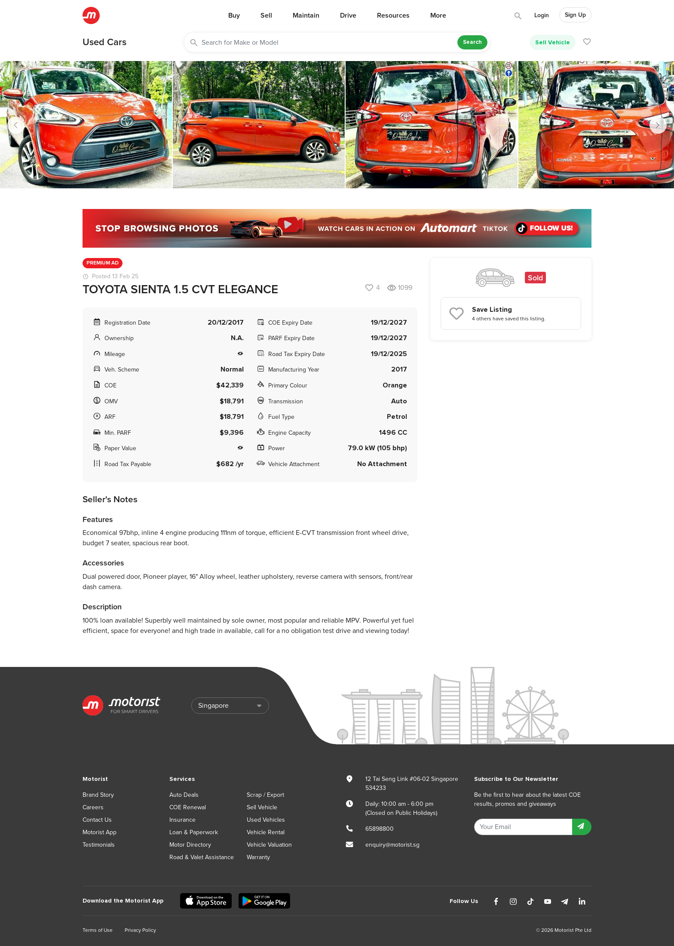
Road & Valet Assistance (201, 857)
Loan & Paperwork (193, 832)
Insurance (182, 819)
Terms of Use (98, 930)
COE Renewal (187, 807)
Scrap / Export (265, 795)
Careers (93, 807)
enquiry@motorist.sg (392, 844)
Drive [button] (348, 15)
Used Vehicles (266, 819)
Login (541, 15)
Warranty (258, 857)
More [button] (438, 15)
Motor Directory (190, 844)
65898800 (379, 828)
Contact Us (97, 819)
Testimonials (99, 844)
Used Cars (104, 42)
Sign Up (575, 14)
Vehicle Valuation (269, 844)
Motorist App (99, 832)
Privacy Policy (140, 930)
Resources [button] (393, 15)
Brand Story (98, 795)
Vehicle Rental (266, 832)
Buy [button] (234, 15)
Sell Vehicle (552, 42)
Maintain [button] (306, 15)
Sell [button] (266, 15)
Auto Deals (184, 795)
